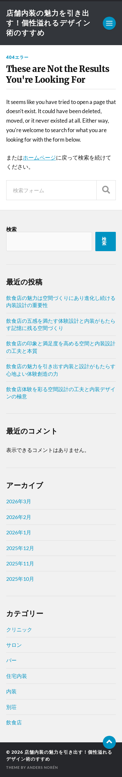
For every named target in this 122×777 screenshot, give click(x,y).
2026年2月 (18, 517)
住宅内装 (16, 676)
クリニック (19, 629)
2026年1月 (18, 532)
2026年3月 (18, 501)
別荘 (11, 707)
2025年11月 (20, 563)
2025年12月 (20, 548)
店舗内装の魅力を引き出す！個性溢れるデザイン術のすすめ (48, 23)
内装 (11, 691)
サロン (14, 645)
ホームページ (39, 157)
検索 (11, 229)
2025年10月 (20, 579)
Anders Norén (42, 767)
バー (11, 660)
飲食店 (14, 722)
